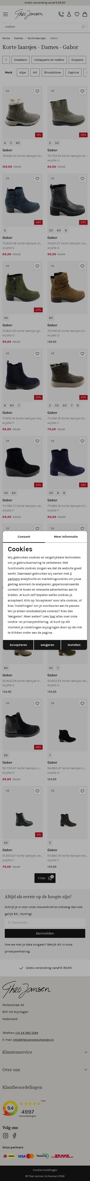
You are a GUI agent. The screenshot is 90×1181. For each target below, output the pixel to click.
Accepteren (18, 645)
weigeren (47, 645)
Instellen (74, 645)
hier (52, 616)
